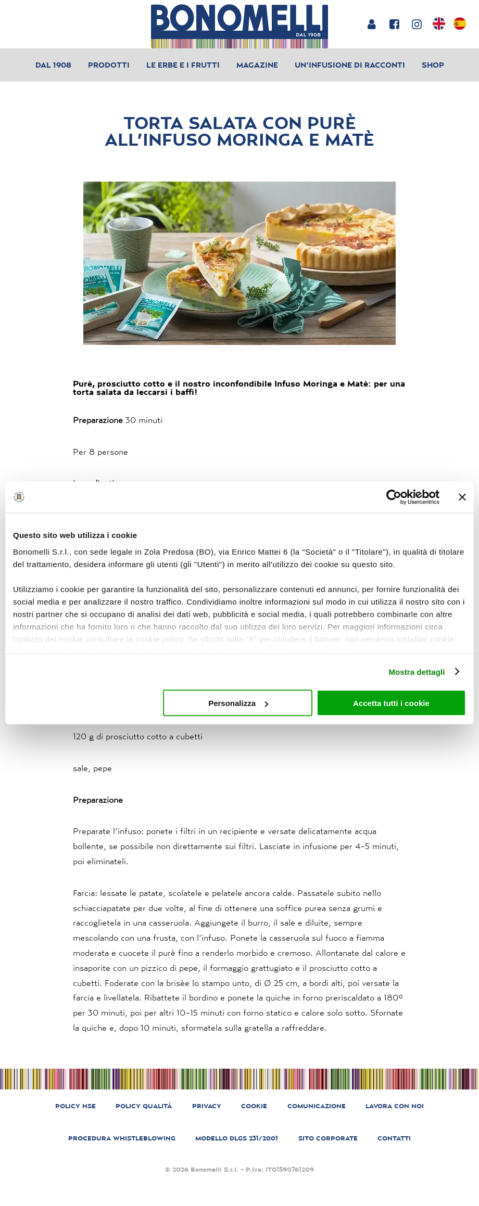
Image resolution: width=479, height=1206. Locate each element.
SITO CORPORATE (328, 1138)
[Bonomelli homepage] (239, 26)
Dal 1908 (53, 64)
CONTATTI (394, 1138)
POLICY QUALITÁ (144, 1105)
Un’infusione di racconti (350, 64)
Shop (433, 64)
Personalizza (238, 703)
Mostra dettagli (416, 671)
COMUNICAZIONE (316, 1105)
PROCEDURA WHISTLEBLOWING (121, 1138)
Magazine (257, 64)
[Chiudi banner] (462, 497)
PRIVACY (206, 1105)
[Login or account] (371, 24)
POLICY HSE (75, 1105)
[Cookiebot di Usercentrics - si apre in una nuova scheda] (393, 497)
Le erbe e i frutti (183, 64)
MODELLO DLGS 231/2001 (236, 1138)
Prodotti (109, 64)
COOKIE (254, 1105)
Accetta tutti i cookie (391, 703)
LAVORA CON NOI (394, 1105)
